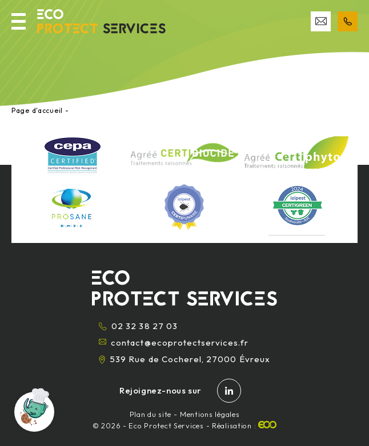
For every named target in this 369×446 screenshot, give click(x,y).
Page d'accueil (37, 110)
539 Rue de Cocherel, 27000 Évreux (184, 359)
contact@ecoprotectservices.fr (173, 342)
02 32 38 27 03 (138, 326)
